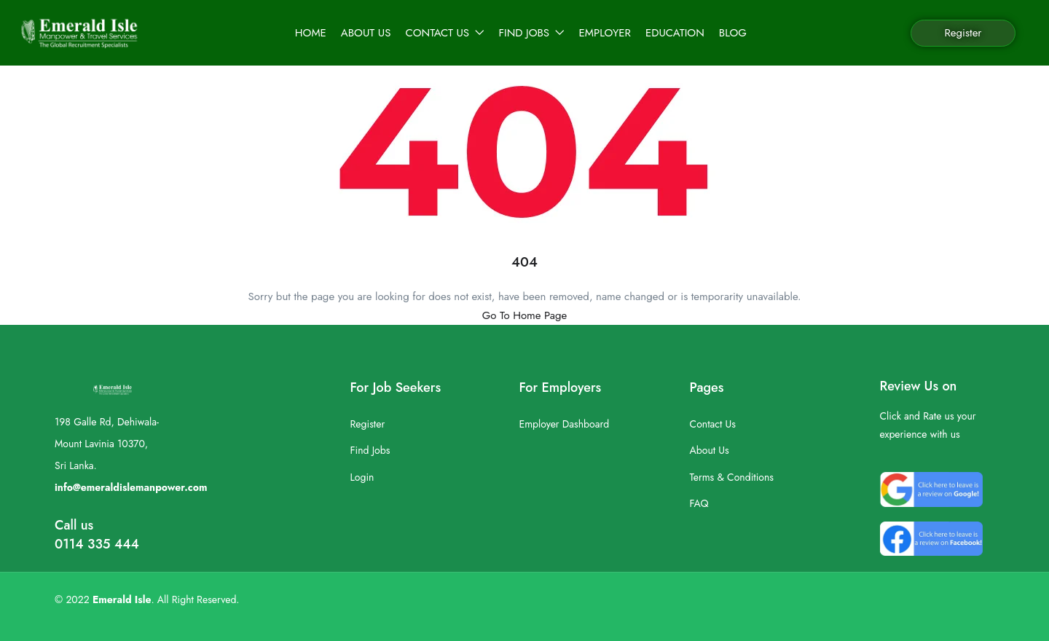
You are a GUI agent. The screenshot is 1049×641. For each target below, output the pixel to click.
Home (310, 33)
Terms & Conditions (732, 477)
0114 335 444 (97, 544)
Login (362, 477)
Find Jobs (532, 33)
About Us (366, 33)
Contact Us (444, 33)
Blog (733, 33)
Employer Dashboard (564, 424)
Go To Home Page (524, 315)
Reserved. (218, 599)
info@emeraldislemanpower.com (131, 487)
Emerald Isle (122, 599)
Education (674, 33)
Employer (605, 33)
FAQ (699, 503)
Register (962, 33)
